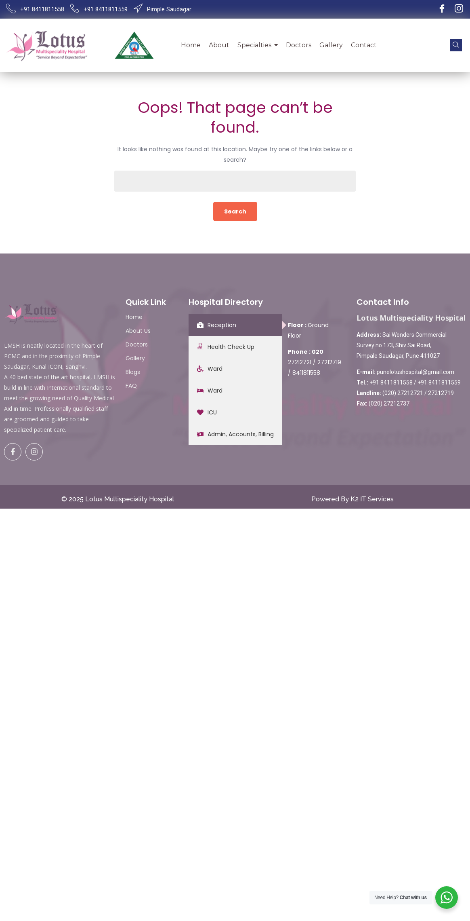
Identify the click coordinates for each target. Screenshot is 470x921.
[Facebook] (442, 9)
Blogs (133, 372)
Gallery (135, 358)
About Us (138, 331)
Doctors (137, 344)
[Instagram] (459, 9)
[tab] (235, 325)
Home (134, 317)
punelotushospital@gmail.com (415, 372)
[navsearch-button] (456, 45)
